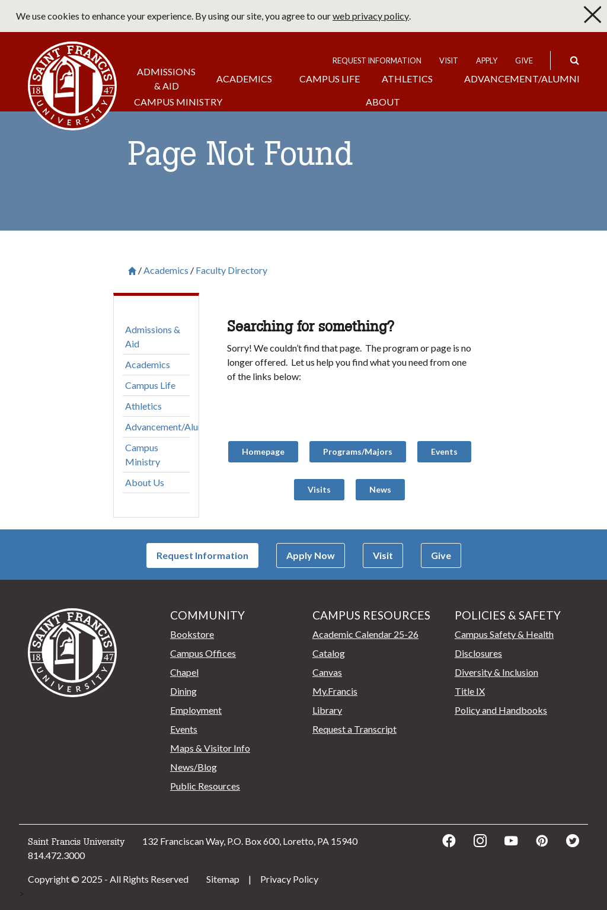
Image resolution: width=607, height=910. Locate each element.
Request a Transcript (354, 729)
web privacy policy (371, 15)
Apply (486, 60)
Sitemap (222, 879)
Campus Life (329, 78)
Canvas (327, 672)
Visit (448, 60)
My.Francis (334, 691)
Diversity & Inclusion (496, 672)
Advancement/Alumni (522, 78)
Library (327, 710)
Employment (196, 710)
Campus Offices (203, 653)
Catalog (328, 653)
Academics (244, 78)
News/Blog (193, 766)
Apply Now (310, 555)
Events (183, 729)
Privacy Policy (289, 879)
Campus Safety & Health (504, 634)
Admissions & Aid (166, 78)
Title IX (470, 691)
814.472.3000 (56, 855)
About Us (144, 482)
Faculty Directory (231, 270)
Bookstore (192, 634)
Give (524, 60)
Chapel (184, 672)
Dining (183, 691)
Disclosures (478, 653)
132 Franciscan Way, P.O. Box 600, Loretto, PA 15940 (249, 841)
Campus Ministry (178, 101)
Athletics (407, 78)
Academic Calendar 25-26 (365, 634)
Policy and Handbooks (501, 710)
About (383, 101)
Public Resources (205, 785)
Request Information (377, 60)
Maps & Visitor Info (210, 747)
